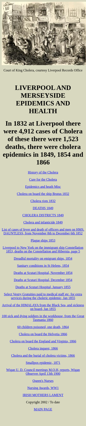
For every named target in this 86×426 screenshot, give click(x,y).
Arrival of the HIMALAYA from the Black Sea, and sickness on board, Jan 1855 (43, 307)
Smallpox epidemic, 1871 (43, 362)
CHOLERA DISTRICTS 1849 (43, 215)
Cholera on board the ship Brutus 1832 (43, 194)
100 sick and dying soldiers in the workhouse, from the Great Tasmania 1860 (43, 318)
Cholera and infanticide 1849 (43, 222)
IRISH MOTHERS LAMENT (43, 395)
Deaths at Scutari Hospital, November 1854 (42, 273)
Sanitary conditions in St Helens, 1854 (43, 265)
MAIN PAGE (43, 409)
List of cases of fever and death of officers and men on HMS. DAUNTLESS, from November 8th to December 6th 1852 (43, 231)
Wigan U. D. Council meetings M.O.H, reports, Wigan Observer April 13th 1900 (43, 371)
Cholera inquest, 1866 (43, 348)
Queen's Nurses (42, 381)
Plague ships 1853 (43, 240)
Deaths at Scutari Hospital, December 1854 (43, 280)
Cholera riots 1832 (42, 201)
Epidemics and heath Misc (43, 186)
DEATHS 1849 (43, 208)
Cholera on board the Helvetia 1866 (43, 334)
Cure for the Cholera (43, 179)
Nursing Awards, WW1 (43, 388)
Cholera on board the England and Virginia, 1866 (43, 341)
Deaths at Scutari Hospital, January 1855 (42, 287)
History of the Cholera (43, 172)
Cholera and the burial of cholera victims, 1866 (43, 355)
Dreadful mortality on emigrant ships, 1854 (43, 258)
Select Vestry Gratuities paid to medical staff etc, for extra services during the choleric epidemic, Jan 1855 (43, 296)
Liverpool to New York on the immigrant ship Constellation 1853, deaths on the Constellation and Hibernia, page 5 (43, 249)
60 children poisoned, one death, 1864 (43, 327)
